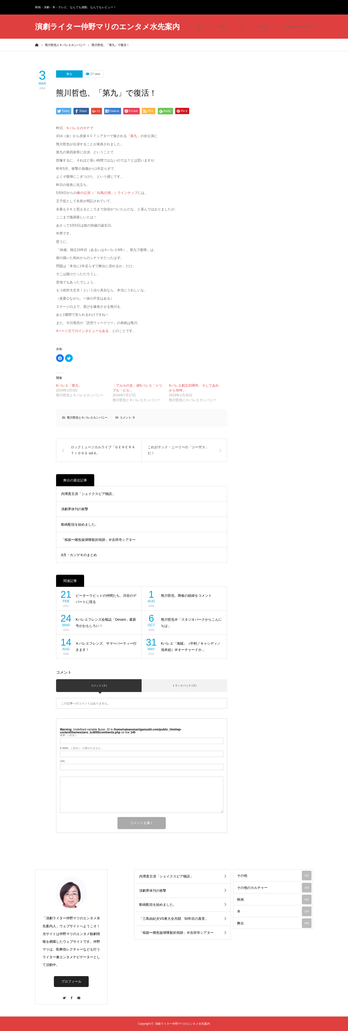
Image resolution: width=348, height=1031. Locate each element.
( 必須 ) (68, 735)
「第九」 (133, 136)
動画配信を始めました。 (79, 524)
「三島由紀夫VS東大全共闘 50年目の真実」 (173, 919)
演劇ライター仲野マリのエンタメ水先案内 (107, 26)
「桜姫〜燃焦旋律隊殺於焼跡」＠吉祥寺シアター (98, 540)
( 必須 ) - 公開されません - (81, 748)
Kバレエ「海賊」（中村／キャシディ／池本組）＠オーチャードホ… (191, 646)
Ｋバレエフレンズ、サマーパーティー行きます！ (106, 646)
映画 (222, 27)
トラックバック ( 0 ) (184, 685)
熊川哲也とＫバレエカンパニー (87, 417)
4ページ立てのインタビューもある (82, 331)
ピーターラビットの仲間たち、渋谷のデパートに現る (106, 599)
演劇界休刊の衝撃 (74, 509)
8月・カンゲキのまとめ (79, 555)
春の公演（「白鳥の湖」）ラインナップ (107, 193)
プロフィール (71, 981)
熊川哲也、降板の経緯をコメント (186, 595)
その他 (263, 27)
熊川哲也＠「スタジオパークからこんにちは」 (191, 623)
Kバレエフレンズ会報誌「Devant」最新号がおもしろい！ (106, 623)
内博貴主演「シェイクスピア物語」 (88, 494)
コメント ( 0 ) (99, 685)
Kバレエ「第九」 (69, 385)
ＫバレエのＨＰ (78, 128)
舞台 (200, 27)
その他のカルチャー (298, 27)
